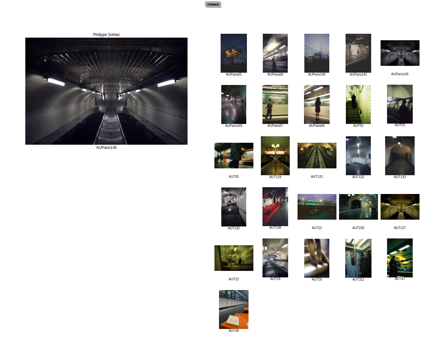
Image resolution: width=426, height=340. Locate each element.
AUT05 (233, 160)
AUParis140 (316, 55)
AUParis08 (275, 55)
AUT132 (358, 157)
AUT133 (400, 157)
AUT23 (233, 263)
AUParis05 (234, 55)
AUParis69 (317, 106)
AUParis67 (275, 106)
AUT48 (234, 311)
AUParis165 (234, 106)
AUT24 (275, 259)
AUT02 (358, 106)
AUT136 (275, 208)
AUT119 (275, 157)
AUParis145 (400, 58)
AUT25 (316, 260)
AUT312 (358, 260)
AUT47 (400, 259)
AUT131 (317, 160)
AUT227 (400, 212)
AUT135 (233, 209)
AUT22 (317, 212)
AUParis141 (358, 55)
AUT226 (358, 212)
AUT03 (400, 106)
